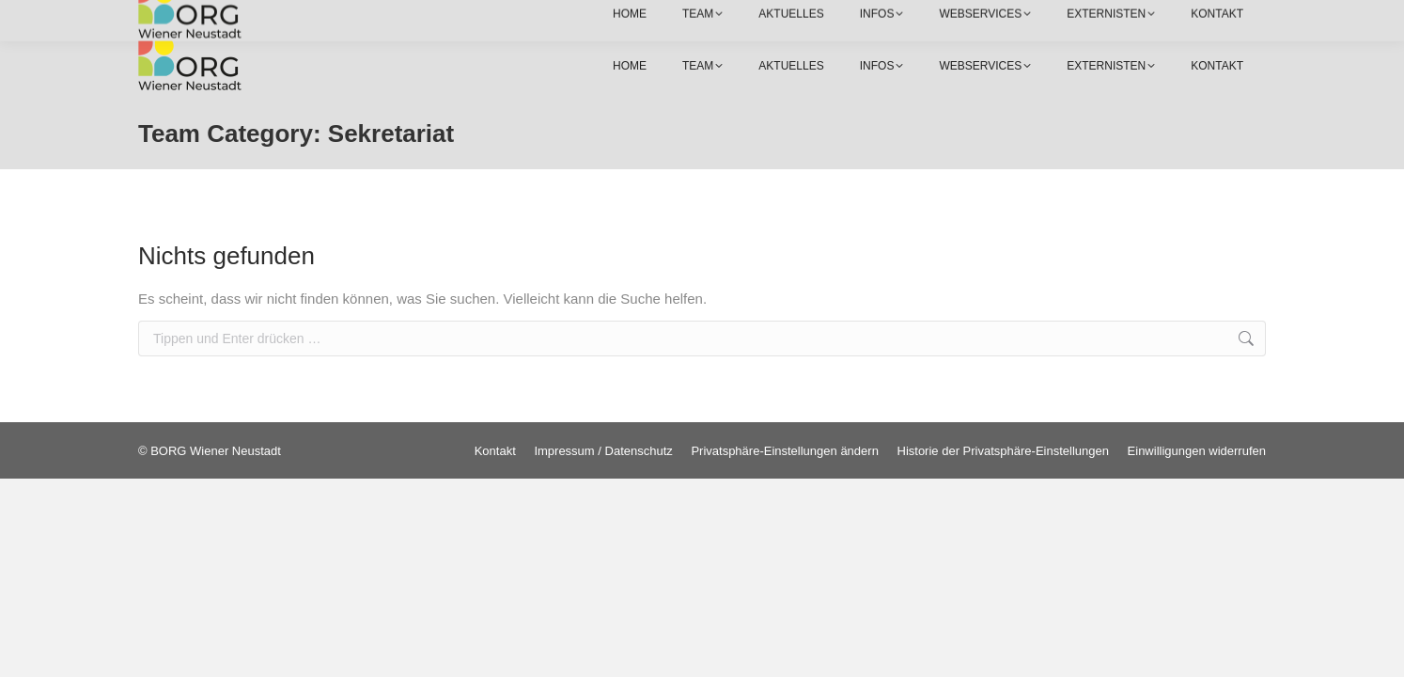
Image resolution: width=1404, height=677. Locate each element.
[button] (784, 451)
